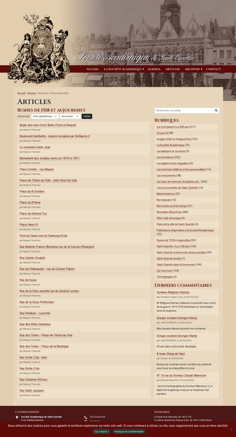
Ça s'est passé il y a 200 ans (173, 126)
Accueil (92, 69)
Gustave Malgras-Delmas (173, 292)
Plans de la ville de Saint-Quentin (176, 224)
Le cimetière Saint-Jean (35, 147)
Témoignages (165, 276)
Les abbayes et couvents (171, 151)
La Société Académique (122, 69)
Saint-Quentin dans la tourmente (176, 264)
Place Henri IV (29, 224)
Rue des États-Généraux (35, 324)
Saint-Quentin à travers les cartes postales (181, 252)
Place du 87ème (30, 202)
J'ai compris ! (101, 431)
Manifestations (165, 193)
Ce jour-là (162, 132)
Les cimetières (165, 157)
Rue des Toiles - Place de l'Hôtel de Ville (46, 335)
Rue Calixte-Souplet (32, 258)
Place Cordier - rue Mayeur (37, 169)
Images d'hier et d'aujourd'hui (174, 139)
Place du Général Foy (33, 213)
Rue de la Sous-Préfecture (37, 302)
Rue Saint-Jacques (32, 390)
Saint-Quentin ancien (169, 258)
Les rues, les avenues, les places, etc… (178, 181)
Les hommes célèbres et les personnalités (181, 169)
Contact (213, 69)
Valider (87, 116)
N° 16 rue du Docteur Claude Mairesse (181, 375)
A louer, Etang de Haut (171, 354)
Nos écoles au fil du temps (172, 205)
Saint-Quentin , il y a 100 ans (173, 246)
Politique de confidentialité (128, 431)
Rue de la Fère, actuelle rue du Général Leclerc (49, 291)
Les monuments (166, 175)
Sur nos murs (164, 270)
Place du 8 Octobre (32, 191)
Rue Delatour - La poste (35, 313)
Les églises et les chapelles (172, 163)
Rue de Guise (28, 280)
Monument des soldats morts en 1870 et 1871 (50, 158)
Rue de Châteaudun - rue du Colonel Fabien (47, 269)
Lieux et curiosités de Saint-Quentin (177, 187)
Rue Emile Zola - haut (33, 357)
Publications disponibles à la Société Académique (185, 230)
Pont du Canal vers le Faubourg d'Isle (43, 235)
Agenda (154, 69)
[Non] (231, 429)
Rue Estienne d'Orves (33, 379)
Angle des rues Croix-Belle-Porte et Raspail (48, 125)
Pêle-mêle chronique (169, 218)
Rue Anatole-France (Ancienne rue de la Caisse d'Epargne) (57, 247)
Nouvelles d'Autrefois (169, 212)
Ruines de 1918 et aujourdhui (173, 240)
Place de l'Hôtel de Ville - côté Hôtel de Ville (48, 180)
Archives (192, 69)
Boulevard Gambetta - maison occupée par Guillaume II (55, 136)
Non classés (164, 199)
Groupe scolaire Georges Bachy (177, 318)
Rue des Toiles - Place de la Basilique (44, 346)
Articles (173, 69)
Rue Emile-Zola (29, 368)
